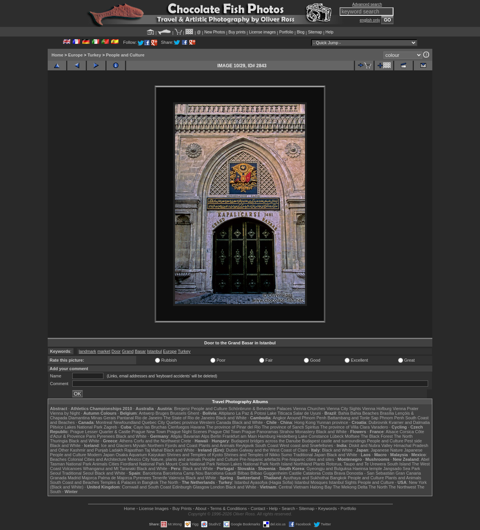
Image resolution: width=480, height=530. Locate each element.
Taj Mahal (154, 450)
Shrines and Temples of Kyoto (195, 454)
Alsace (392, 431)
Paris (91, 436)
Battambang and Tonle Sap (352, 417)
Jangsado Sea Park (401, 468)
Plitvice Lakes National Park (76, 427)
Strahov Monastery (297, 431)
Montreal (104, 422)
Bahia (343, 413)
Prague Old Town (224, 431)
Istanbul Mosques (311, 482)
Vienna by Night (65, 413)
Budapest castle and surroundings (334, 441)
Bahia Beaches (364, 413)
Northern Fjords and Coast (173, 445)
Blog (301, 32)
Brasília (387, 413)
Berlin (215, 436)
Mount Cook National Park (190, 464)
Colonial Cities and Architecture (97, 459)
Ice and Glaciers (116, 445)
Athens (125, 441)
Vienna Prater (405, 408)
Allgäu (176, 436)
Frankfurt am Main (240, 436)
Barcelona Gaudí (221, 473)
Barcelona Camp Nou (183, 473)
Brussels (178, 413)
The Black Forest (377, 436)
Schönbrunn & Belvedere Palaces (260, 408)
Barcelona (152, 473)
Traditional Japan (309, 454)
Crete (186, 441)
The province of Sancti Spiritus (290, 427)
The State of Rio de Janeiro (189, 417)
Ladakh (116, 450)
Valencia (176, 477)
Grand (128, 351)
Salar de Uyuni (307, 413)
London (217, 487)
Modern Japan (100, 454)
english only (370, 20)
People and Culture (125, 55)
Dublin (232, 450)
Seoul (55, 473)
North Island (281, 464)
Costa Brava (333, 473)
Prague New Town (149, 431)
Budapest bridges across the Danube (266, 441)
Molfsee (352, 436)
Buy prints (236, 32)
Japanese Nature (387, 450)
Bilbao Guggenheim (269, 473)
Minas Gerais (103, 417)
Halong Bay (321, 487)
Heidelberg (287, 436)
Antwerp (146, 413)
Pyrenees (106, 436)
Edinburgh (182, 487)
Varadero (379, 427)
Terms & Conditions (228, 508)
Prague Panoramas (260, 431)
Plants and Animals (216, 445)
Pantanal (125, 417)
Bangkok (338, 477)
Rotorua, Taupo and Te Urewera (356, 464)
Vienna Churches (309, 408)
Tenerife (159, 477)
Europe (75, 55)
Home (57, 55)
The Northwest (402, 487)
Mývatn (139, 445)
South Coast (266, 445)
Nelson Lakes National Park (242, 464)
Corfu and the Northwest (157, 441)
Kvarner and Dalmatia (409, 422)
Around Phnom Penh (306, 417)
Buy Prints (182, 508)
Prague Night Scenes (187, 431)
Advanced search (367, 4)
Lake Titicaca (279, 413)
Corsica (407, 431)
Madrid (74, 477)
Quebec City (153, 422)
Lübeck (336, 436)
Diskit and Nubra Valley (371, 445)
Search (288, 508)
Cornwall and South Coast (146, 487)
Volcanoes (72, 468)
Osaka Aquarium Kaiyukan (141, 454)
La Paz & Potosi (251, 413)
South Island (399, 464)
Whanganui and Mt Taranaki (109, 468)
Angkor (279, 417)
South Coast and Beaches (74, 482)
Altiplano (226, 413)
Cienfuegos (178, 427)
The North (403, 436)
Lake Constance (313, 436)
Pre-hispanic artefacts (260, 459)
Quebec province (182, 422)
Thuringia (59, 441)
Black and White (231, 417)
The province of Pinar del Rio (233, 427)
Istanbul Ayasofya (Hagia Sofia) (263, 482)
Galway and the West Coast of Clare (273, 450)
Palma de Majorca (115, 477)
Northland (303, 464)
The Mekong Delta (350, 487)
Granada (58, 477)
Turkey (94, 55)
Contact (258, 508)
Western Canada (215, 422)
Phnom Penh (392, 417)
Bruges (162, 413)
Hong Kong (304, 422)
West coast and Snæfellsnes (306, 445)
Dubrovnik (378, 422)
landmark (87, 351)
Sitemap (315, 32)
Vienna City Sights (344, 408)
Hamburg (266, 436)
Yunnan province (332, 422)
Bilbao (243, 473)
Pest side (413, 441)
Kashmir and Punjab (89, 450)
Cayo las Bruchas (150, 427)
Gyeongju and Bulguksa (329, 468)
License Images (153, 508)
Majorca (89, 477)
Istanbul (154, 351)
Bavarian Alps (196, 436)
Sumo (286, 454)
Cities (113, 464)
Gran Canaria (408, 473)
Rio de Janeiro (148, 417)
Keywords (327, 508)
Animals (99, 464)
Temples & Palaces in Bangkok (129, 482)
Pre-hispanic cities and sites (308, 459)
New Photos (214, 32)
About (201, 508)
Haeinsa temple (367, 468)
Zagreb (110, 427)
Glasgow (201, 487)
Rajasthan (133, 450)
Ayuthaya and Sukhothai (306, 477)
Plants (319, 464)
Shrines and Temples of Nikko (252, 454)
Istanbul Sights (343, 482)
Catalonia (311, 473)
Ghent (193, 413)
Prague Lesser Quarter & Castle (100, 431)
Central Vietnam (293, 487)
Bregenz (182, 408)
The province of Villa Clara (345, 427)
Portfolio (286, 32)
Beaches (58, 459)
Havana (197, 427)
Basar (140, 351)
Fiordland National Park (142, 464)
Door (116, 351)
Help (329, 32)
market (103, 351)
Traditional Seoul (77, 473)
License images (262, 32)
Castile (295, 473)
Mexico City (139, 459)
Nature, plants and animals (176, 459)
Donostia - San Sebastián (371, 473)
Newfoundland (126, 422)
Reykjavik (245, 445)
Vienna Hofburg (377, 408)
